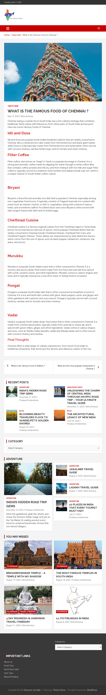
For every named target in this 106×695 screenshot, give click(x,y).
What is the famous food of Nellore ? (28, 366)
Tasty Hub (13, 106)
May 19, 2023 (13, 116)
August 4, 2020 (75, 476)
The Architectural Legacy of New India (81, 416)
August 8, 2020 (62, 622)
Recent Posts (18, 382)
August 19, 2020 (13, 580)
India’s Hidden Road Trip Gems (33, 392)
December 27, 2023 (27, 397)
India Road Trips (74, 387)
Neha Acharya (27, 116)
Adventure (24, 387)
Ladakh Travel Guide (83, 487)
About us (8, 662)
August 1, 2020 (75, 491)
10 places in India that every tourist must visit (83, 507)
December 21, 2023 (75, 407)
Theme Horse (59, 690)
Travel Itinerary (28, 612)
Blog (21, 411)
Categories (60, 641)
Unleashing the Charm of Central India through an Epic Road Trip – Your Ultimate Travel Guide (83, 397)
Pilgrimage (12, 566)
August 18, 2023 (26, 427)
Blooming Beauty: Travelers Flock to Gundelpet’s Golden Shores (34, 419)
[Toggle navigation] (7, 28)
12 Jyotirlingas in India (72, 618)
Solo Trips (8, 673)
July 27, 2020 (75, 514)
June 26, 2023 (73, 421)
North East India (11, 669)
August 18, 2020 (63, 580)
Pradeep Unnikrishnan (29, 400)
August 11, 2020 (13, 625)
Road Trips (9, 665)
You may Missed (17, 536)
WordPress (92, 690)
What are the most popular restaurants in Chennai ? (76, 367)
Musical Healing (11, 677)
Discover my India (32, 690)
